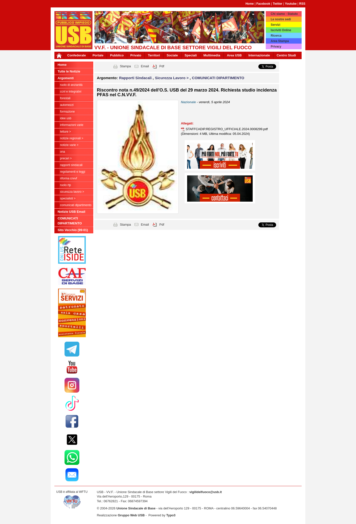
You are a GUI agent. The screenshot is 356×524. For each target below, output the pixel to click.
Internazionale (259, 55)
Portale (97, 55)
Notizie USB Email (71, 212)
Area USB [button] (234, 55)
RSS (302, 3)
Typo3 (170, 515)
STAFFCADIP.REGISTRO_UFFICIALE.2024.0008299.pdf (227, 129)
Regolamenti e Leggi (72, 171)
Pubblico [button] (117, 55)
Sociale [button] (172, 55)
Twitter (277, 3)
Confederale (76, 55)
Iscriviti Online (281, 30)
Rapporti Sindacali (71, 165)
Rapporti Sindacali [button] (136, 78)
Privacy (276, 46)
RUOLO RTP (65, 185)
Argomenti (66, 78)
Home (249, 3)
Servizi (275, 24)
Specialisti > (67, 198)
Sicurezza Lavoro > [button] (172, 78)
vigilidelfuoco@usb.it (205, 492)
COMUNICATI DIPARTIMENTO (75, 205)
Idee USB (65, 118)
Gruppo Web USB (131, 515)
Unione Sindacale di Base (136, 508)
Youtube (291, 3)
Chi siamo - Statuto (284, 14)
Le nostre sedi (281, 19)
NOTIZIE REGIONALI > (71, 138)
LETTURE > (65, 131)
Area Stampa (280, 41)
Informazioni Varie (71, 125)
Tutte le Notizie (69, 71)
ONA (62, 151)
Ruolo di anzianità (71, 85)
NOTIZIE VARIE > (69, 145)
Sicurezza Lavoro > (72, 191)
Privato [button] (135, 55)
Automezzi (67, 105)
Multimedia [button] (211, 55)
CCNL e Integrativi (70, 91)
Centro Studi (286, 55)
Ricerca (276, 35)
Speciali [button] (191, 55)
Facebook (263, 3)
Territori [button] (154, 55)
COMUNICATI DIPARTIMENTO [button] (218, 78)
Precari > (66, 158)
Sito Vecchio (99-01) (73, 230)
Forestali (65, 98)
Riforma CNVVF (68, 178)
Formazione (67, 111)
